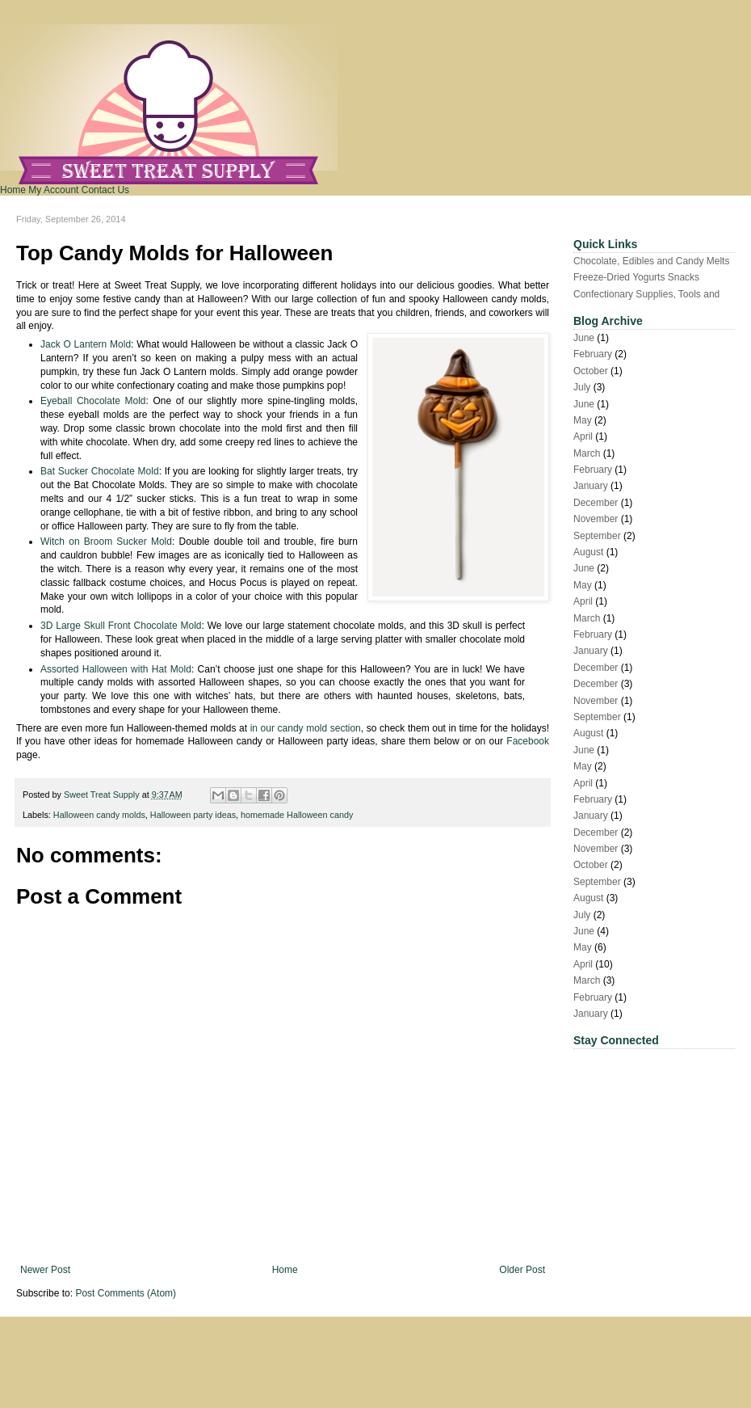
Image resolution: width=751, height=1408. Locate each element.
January (590, 485)
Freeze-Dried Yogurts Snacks (636, 277)
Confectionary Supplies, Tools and (646, 294)
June (583, 338)
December (595, 502)
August (588, 552)
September (597, 536)
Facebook (527, 741)
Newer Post (45, 1269)
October (590, 371)
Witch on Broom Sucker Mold (106, 541)
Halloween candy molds (99, 815)
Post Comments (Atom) (125, 1293)
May (582, 420)
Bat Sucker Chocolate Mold (99, 471)
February (592, 354)
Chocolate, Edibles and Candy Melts (651, 261)
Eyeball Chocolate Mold (93, 401)
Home (13, 190)
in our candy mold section (305, 728)
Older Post (522, 1269)
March (586, 453)
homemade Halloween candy (297, 815)
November (595, 519)
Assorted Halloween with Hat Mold (115, 669)
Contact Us (105, 190)
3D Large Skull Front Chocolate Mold (121, 625)
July (581, 387)
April (583, 436)
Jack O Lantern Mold (85, 344)
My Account (53, 190)
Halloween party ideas (193, 815)
